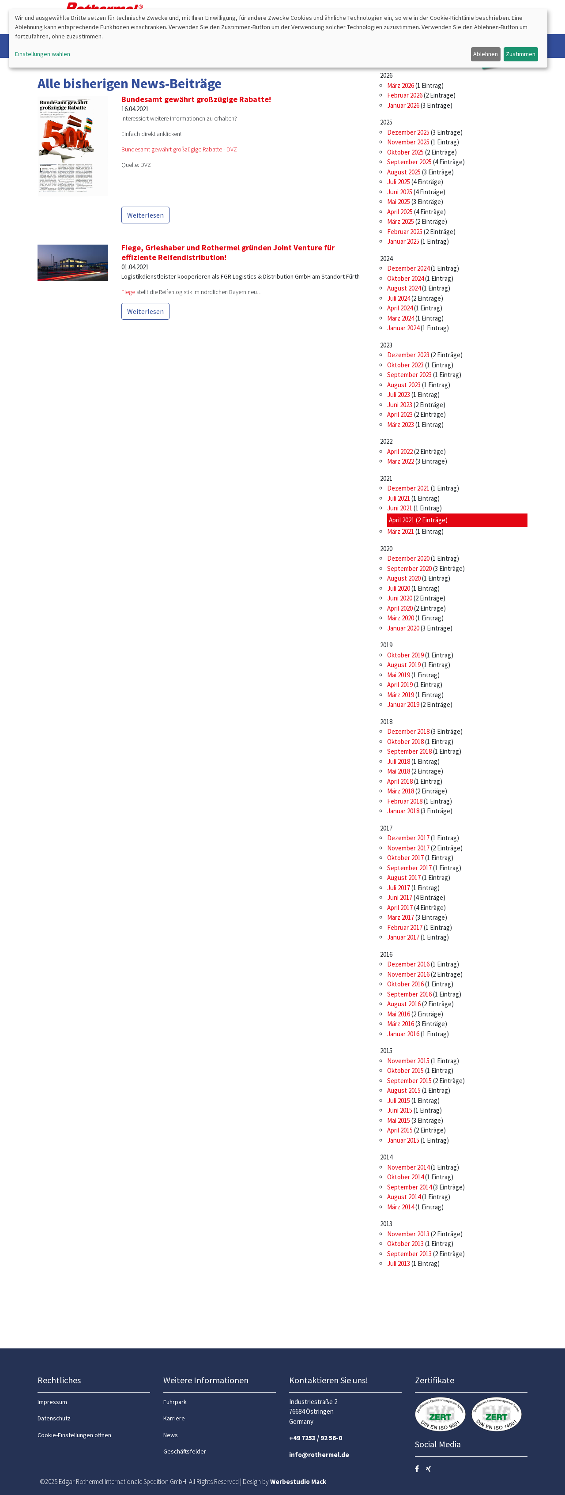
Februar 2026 (404, 95)
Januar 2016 (403, 1034)
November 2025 (408, 142)
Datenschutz (54, 1418)
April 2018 (400, 781)
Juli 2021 (398, 498)
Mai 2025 (398, 201)
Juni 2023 (399, 404)
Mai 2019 (398, 675)
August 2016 (404, 1004)
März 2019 (400, 695)
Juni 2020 (399, 598)
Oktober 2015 (405, 1070)
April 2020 (400, 608)
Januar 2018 (403, 811)
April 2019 (400, 684)
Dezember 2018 (408, 731)
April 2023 (400, 414)
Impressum (52, 1402)
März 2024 (400, 318)
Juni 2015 (399, 1110)
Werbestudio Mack (298, 1481)
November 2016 (408, 974)
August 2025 (404, 172)
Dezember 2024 (408, 268)
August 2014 (404, 1197)
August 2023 (404, 385)
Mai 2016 (398, 1014)
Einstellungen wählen (42, 54)
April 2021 (401, 520)
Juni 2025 (399, 192)
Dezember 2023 (408, 355)
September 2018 (409, 751)
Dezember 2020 (408, 558)
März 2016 (400, 1023)
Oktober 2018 (405, 741)
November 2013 (408, 1234)
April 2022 (400, 451)
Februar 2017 (404, 927)
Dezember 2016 (408, 964)
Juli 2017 (398, 887)
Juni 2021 (399, 508)
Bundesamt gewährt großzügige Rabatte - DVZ (179, 149)
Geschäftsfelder (184, 1451)
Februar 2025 (404, 231)
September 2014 (409, 1187)
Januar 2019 (403, 704)
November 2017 (408, 848)
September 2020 (409, 568)
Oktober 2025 (405, 152)
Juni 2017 (399, 897)
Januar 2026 (403, 105)
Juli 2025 (398, 181)
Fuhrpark (175, 1402)
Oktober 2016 (405, 984)
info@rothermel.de (319, 1454)
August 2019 (404, 665)
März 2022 (400, 461)
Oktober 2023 (405, 365)
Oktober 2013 (405, 1243)
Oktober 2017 (405, 857)
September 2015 (409, 1080)
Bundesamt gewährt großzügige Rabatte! (196, 99)
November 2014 (408, 1167)
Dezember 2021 (408, 488)
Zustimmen (520, 54)
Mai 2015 (398, 1120)
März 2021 (400, 531)
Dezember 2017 (408, 838)
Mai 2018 (398, 771)
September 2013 (409, 1254)
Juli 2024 (398, 298)
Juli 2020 (398, 588)
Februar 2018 (404, 801)
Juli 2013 (398, 1263)
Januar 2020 (403, 628)
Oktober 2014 (405, 1177)
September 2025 (409, 162)
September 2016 (409, 994)
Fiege (128, 292)
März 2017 (400, 917)
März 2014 (400, 1207)
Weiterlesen (145, 215)
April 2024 (400, 308)
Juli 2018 (398, 761)
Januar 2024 (403, 328)
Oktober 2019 (405, 655)
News (170, 1435)
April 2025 (400, 212)
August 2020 (404, 578)
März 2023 (400, 424)
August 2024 (404, 288)
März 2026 (400, 85)
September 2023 (409, 374)
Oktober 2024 (405, 278)
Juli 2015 (398, 1100)
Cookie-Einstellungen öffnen (74, 1435)
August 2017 (404, 877)
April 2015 (400, 1130)
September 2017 (409, 868)
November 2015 (408, 1061)
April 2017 (400, 907)
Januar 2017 (403, 937)
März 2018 (400, 791)
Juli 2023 (398, 394)
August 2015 (404, 1090)
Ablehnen (485, 54)
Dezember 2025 (408, 132)
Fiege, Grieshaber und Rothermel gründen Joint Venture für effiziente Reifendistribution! (228, 252)
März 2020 (400, 618)
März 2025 (400, 221)
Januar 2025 (403, 241)
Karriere (174, 1418)
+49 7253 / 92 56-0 (315, 1438)
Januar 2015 (403, 1140)
